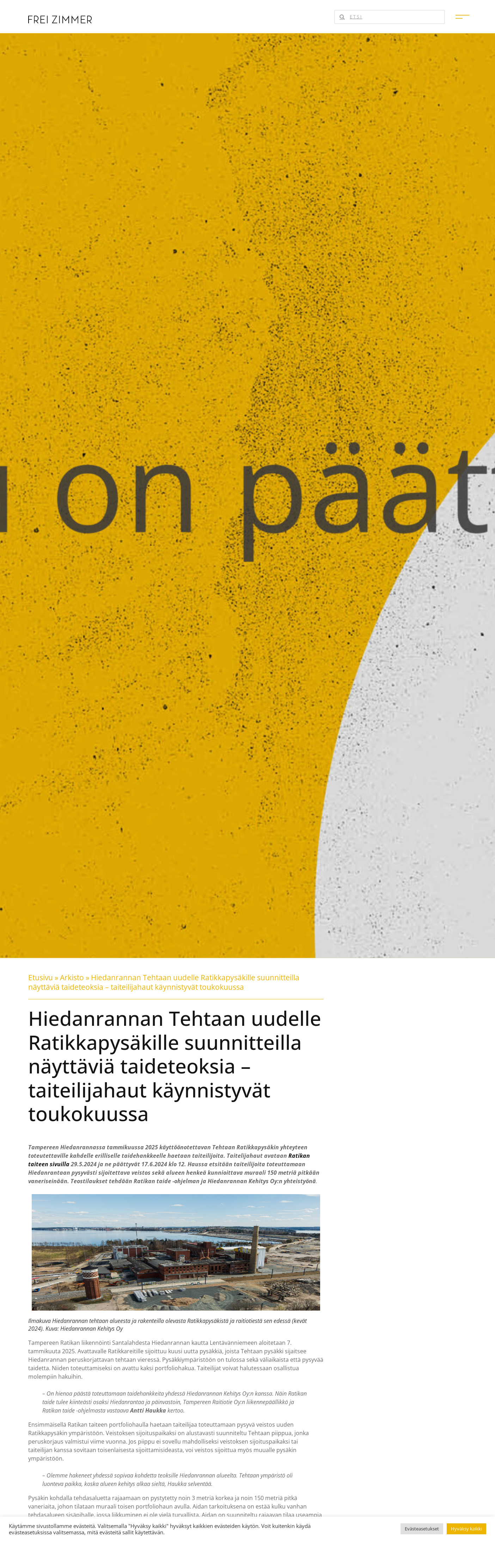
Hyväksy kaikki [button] (466, 1528)
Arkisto (72, 977)
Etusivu (40, 977)
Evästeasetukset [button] (422, 1528)
